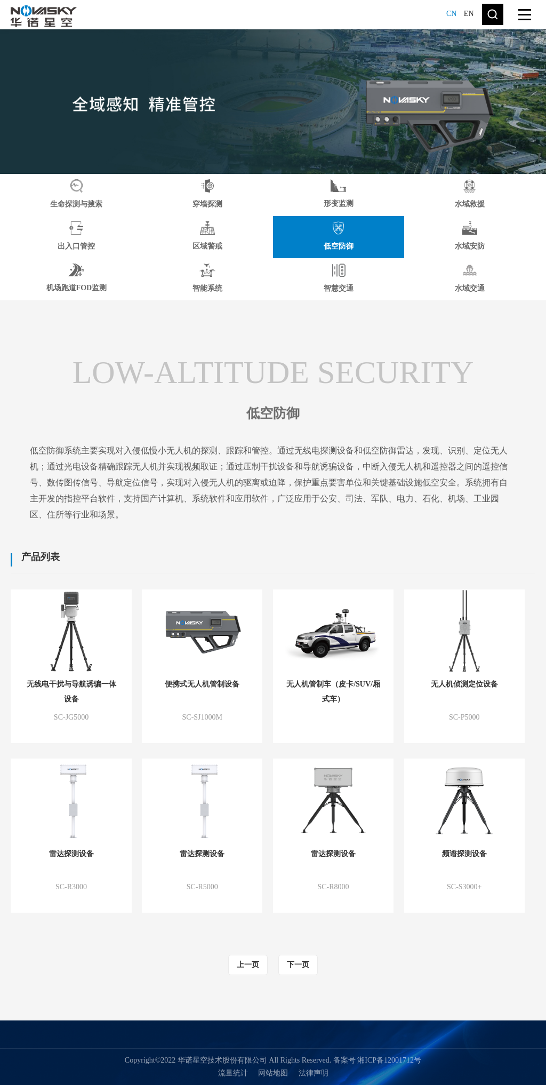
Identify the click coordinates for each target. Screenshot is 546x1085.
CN (451, 14)
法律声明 (313, 1073)
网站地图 (273, 1073)
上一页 (248, 965)
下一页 (298, 965)
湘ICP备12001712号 (389, 1060)
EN (469, 14)
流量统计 (233, 1073)
